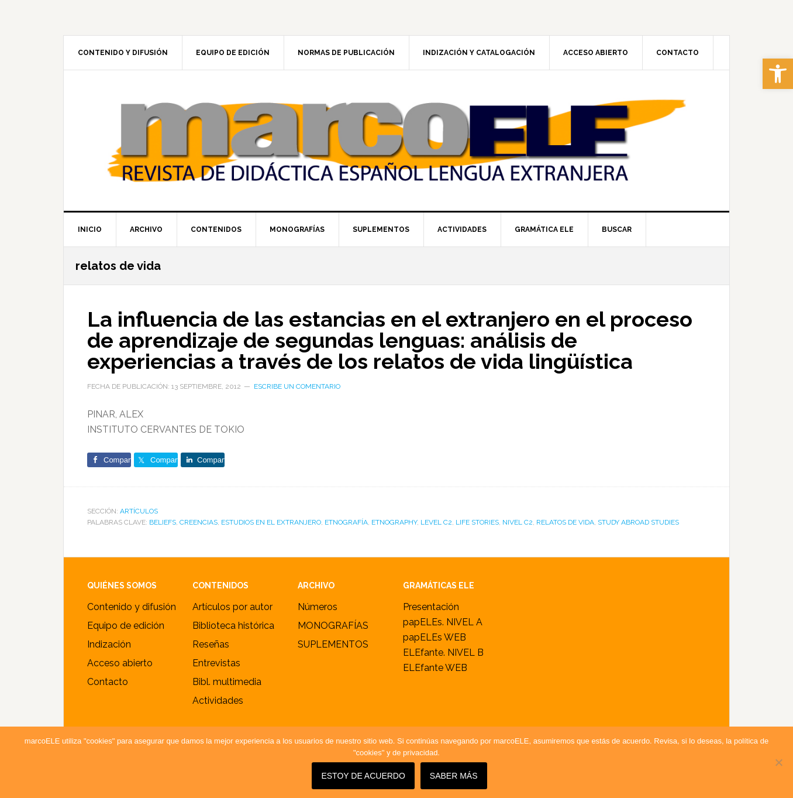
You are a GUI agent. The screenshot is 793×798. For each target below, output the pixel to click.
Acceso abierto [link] (120, 663)
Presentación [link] (431, 606)
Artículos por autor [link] (232, 606)
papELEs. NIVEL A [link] (442, 622)
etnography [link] (394, 522)
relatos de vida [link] (565, 522)
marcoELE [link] (396, 140)
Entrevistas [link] (216, 663)
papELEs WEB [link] (434, 637)
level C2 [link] (436, 522)
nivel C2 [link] (517, 522)
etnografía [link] (346, 522)
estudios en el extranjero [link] (271, 522)
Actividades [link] (217, 700)
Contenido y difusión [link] (131, 606)
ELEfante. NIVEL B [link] (443, 652)
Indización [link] (109, 644)
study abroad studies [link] (638, 522)
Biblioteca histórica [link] (233, 625)
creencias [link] (199, 522)
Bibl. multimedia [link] (226, 681)
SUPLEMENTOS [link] (333, 644)
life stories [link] (477, 522)
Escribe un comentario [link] (297, 386)
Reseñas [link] (210, 644)
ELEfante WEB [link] (435, 667)
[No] (778, 762)
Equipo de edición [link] (125, 625)
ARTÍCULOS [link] (139, 511)
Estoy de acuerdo (363, 775)
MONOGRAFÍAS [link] (333, 625)
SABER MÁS (454, 775)
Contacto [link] (107, 681)
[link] (778, 74)
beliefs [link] (162, 522)
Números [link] (317, 606)
